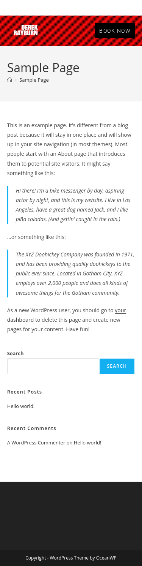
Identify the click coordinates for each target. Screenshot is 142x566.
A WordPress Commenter (36, 442)
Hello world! (21, 406)
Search (15, 353)
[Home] (9, 79)
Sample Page (34, 79)
